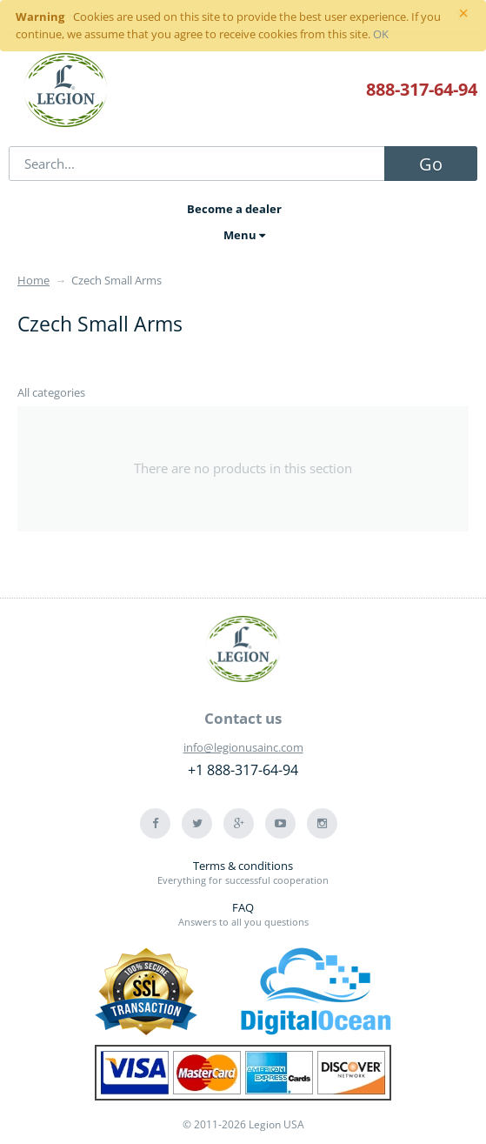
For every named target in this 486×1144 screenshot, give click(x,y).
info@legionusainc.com (243, 747)
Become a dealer (234, 209)
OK (381, 34)
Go (431, 164)
